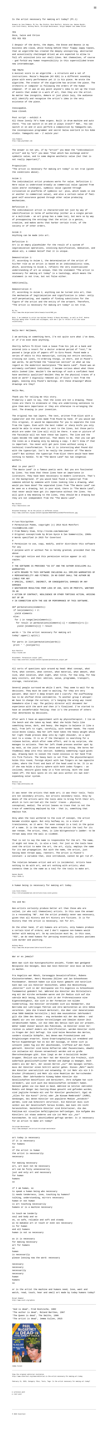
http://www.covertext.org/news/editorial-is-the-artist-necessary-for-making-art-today (47, 1376)
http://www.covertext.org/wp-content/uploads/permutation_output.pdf (39, 660)
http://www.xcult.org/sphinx (23, 1300)
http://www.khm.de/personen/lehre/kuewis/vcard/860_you (34, 312)
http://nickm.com (19, 653)
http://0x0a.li (18, 876)
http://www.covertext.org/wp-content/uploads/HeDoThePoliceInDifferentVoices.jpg (45, 513)
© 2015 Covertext (19, 1414)
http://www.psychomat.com (22, 141)
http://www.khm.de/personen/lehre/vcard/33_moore (32, 947)
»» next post (17, 1394)
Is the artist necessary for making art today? (71, 1381)
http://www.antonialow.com (22, 784)
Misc (38, 1381)
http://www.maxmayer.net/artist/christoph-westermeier (34, 1129)
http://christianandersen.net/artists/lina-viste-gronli (34, 893)
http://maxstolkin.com (21, 506)
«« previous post (18, 1392)
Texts (44, 1381)
